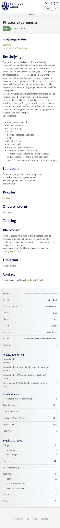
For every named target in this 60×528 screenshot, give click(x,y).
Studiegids (52, 3)
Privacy (35, 519)
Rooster (6, 198)
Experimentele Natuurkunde (16, 48)
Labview (7, 45)
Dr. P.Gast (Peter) (35, 280)
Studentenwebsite (20, 519)
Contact (44, 519)
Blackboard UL (17, 251)
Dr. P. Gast (52, 300)
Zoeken (31, 14)
